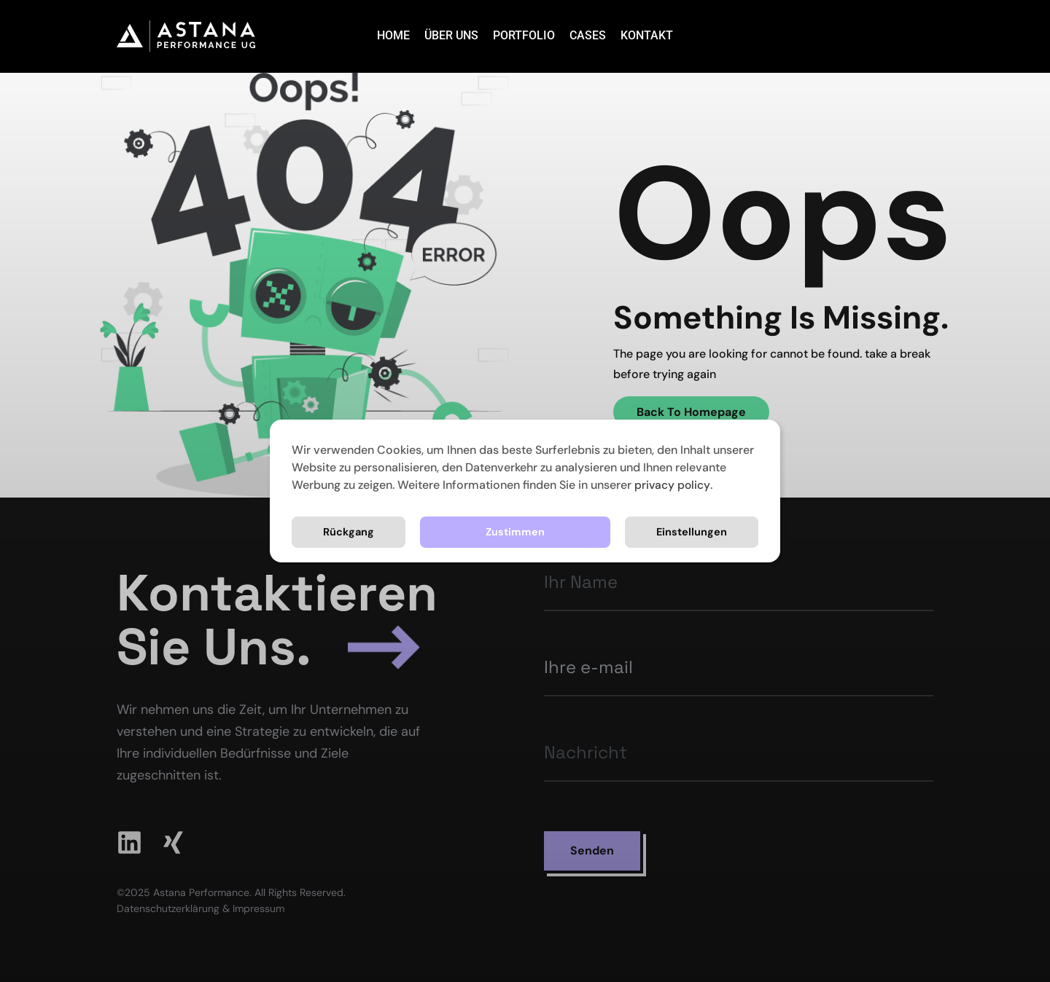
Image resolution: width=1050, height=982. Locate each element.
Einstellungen (559, 531)
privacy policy (672, 484)
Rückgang (700, 531)
